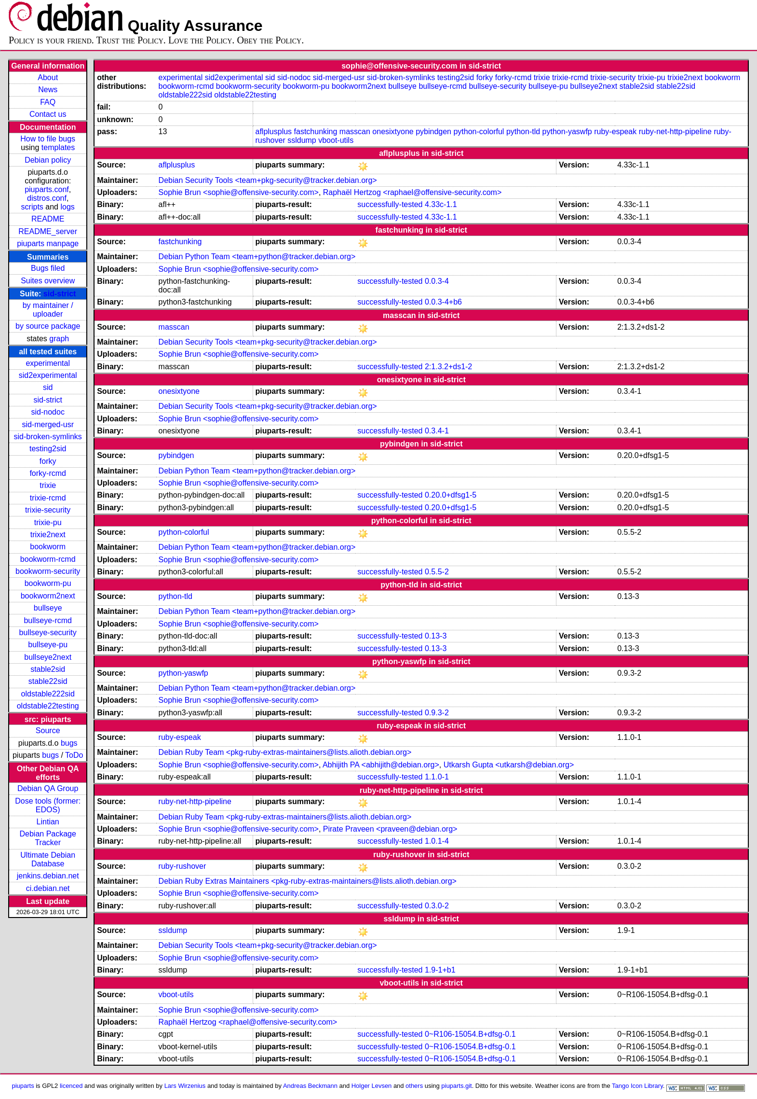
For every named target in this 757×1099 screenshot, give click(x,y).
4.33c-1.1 (441, 204)
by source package (47, 326)
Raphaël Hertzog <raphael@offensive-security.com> (412, 192)
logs (67, 207)
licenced (71, 1085)
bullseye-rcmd (48, 620)
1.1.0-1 (437, 777)
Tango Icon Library (637, 1085)
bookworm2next (48, 596)
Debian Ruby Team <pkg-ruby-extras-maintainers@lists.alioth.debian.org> (285, 752)
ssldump (301, 140)
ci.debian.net (48, 888)
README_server (47, 231)
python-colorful (478, 131)
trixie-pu (48, 522)
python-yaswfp (567, 131)
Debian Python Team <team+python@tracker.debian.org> (257, 256)
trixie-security (47, 510)
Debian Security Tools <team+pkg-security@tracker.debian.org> (268, 180)
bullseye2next (47, 657)
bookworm (48, 547)
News (47, 89)
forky (48, 461)
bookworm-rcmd (48, 559)
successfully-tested (389, 204)
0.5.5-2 (437, 572)
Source (48, 730)
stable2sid (47, 669)
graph (59, 338)
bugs (69, 743)
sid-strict (59, 294)
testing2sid (48, 449)
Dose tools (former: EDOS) (48, 805)
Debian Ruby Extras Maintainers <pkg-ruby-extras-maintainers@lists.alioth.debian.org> (308, 881)
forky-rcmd (47, 473)
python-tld (523, 131)
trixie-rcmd (48, 498)
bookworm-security (47, 571)
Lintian (48, 822)
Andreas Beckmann (310, 1085)
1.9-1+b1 (440, 970)
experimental (48, 363)
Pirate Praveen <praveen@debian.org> (390, 829)
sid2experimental (48, 375)
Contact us (47, 114)
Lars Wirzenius (185, 1085)
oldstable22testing (48, 706)
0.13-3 (435, 636)
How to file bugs (47, 139)
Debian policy (48, 160)
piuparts (23, 1085)
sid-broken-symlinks (48, 436)
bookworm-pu (48, 583)
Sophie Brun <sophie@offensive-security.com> (239, 192)
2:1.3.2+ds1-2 (448, 366)
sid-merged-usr (48, 424)
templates (58, 147)
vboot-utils (335, 140)
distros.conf (47, 198)
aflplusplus (273, 131)
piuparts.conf (47, 189)
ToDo (74, 755)
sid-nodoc (48, 412)
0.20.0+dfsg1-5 (450, 495)
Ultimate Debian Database (47, 859)
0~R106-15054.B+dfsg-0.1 (470, 1034)
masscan (354, 131)
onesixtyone (392, 131)
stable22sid (48, 681)
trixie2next (48, 534)
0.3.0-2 (437, 906)
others (414, 1085)
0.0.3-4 (437, 281)
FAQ (47, 102)
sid (48, 387)
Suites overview (48, 281)
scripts (32, 207)
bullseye (48, 608)
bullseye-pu (48, 644)
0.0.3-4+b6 (443, 302)
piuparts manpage (48, 243)
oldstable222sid (48, 694)
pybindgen (433, 131)
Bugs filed (48, 268)
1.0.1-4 (437, 841)
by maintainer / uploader (48, 309)
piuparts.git (456, 1085)
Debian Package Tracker (47, 838)
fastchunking (316, 131)
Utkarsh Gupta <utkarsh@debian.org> (509, 765)
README (47, 219)
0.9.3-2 (437, 713)
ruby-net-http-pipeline (675, 131)
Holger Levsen (371, 1085)
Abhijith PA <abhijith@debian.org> (381, 765)
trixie (48, 485)
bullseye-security (48, 632)
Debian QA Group (47, 788)
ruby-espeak (615, 131)
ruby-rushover (182, 866)
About (48, 77)
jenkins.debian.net (48, 876)
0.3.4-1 (437, 431)
